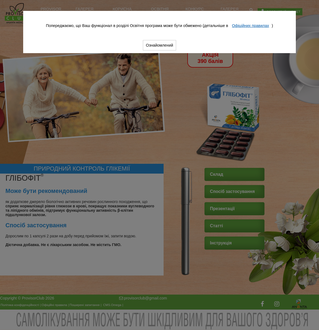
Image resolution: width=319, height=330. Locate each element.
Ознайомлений (159, 45)
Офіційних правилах (250, 25)
